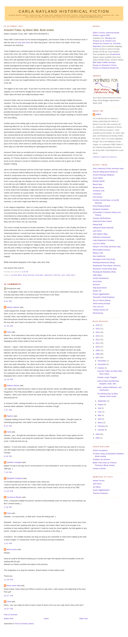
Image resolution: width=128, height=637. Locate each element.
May (100, 415)
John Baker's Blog (100, 234)
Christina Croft (98, 191)
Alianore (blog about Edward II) (105, 172)
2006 (98, 434)
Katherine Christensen (102, 237)
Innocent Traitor (52, 275)
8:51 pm (8, 301)
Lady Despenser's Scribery (103, 240)
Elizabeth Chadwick (14, 478)
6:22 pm (8, 426)
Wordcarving (98, 313)
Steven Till (97, 291)
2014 (98, 332)
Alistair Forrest (98, 481)
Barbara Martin (99, 181)
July (99, 408)
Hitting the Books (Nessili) (103, 228)
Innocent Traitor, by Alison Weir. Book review (29, 30)
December (102, 361)
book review (28, 275)
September (102, 401)
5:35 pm (25, 272)
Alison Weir (16, 275)
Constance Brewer (14, 497)
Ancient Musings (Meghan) (103, 175)
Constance (97, 194)
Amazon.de (97, 43)
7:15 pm (8, 472)
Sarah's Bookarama (101, 278)
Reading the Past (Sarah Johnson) (106, 265)
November (102, 364)
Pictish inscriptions (100, 450)
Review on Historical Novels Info (106, 68)
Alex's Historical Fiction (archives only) (108, 168)
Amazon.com (110, 41)
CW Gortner (97, 197)
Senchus (96, 284)
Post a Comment (10, 615)
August (101, 404)
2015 (98, 329)
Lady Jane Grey (23, 42)
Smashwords (115, 54)
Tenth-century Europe (101, 303)
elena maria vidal (13, 585)
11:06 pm (8, 580)
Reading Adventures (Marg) (104, 262)
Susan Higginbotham (101, 294)
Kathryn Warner (13, 307)
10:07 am (8, 609)
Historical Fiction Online (102, 221)
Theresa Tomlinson (100, 493)
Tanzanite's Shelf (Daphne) (103, 297)
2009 (98, 350)
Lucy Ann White (99, 243)
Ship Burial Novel (100, 288)
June (100, 412)
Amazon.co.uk (98, 41)
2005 (98, 438)
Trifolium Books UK (100, 310)
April (100, 419)
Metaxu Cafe (98, 253)
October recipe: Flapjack (107, 377)
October (101, 368)
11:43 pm (8, 491)
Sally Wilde (97, 275)
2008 (98, 354)
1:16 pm (8, 507)
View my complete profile (105, 157)
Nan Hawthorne (99, 256)
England (39, 275)
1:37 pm (8, 410)
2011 (98, 343)
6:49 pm (8, 456)
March (100, 423)
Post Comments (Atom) (24, 624)
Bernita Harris (98, 187)
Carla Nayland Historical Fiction (64, 11)
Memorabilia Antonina (101, 250)
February (101, 426)
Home (46, 618)
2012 (98, 340)
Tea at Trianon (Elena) (102, 300)
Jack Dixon (97, 231)
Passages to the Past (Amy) (104, 259)
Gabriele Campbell (14, 462)
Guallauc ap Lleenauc (101, 459)
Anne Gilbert (98, 178)
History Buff (97, 224)
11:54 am (8, 326)
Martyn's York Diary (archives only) (107, 247)
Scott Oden (97, 281)
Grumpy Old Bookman (102, 218)
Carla (9, 332)
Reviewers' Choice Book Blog (104, 269)
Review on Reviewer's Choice (105, 65)
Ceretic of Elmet (99, 468)
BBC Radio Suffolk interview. (104, 62)
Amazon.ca (107, 43)
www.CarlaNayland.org (92, 17)
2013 (98, 336)
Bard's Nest (97, 184)
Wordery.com (110, 38)
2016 (98, 325)
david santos (12, 549)
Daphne (10, 416)
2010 (98, 347)
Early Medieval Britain (101, 206)
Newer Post (8, 618)
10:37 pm (8, 596)
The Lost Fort (98, 307)
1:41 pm (8, 543)
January (101, 430)
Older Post (83, 618)
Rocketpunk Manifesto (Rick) (104, 272)
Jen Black (97, 487)
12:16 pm (8, 379)
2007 (98, 357)
